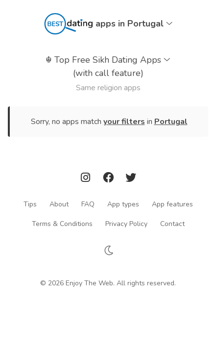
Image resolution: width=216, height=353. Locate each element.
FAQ (88, 203)
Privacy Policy (126, 223)
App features (172, 203)
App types (123, 203)
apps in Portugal (134, 23)
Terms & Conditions (62, 223)
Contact (172, 223)
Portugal (171, 121)
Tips (30, 203)
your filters (124, 121)
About (59, 203)
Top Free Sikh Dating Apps (108, 67)
